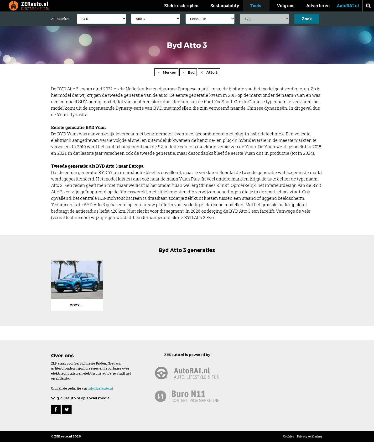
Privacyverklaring (309, 436)
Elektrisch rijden (189, 6)
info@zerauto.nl (100, 388)
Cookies (288, 436)
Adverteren (318, 6)
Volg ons (285, 6)
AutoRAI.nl (348, 6)
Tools (259, 6)
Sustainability (232, 6)
